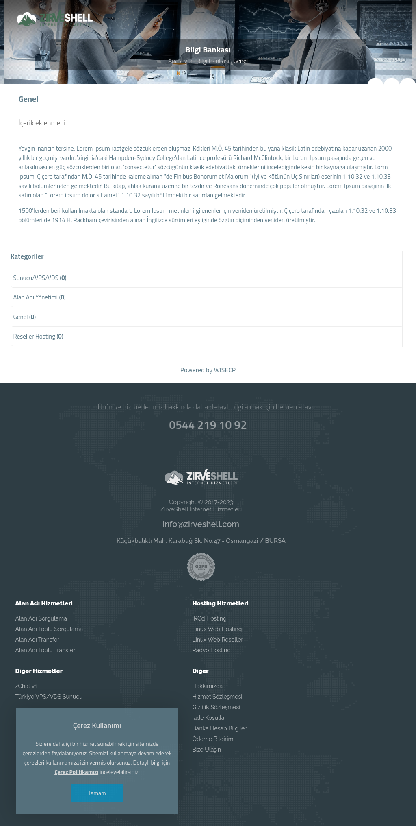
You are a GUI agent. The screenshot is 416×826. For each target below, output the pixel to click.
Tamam (102, 793)
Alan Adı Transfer (37, 639)
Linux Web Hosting (217, 629)
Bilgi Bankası (212, 61)
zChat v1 (26, 686)
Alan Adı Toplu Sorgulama (49, 629)
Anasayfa (181, 61)
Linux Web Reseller (217, 639)
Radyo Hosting (211, 650)
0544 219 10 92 (207, 424)
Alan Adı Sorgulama (41, 618)
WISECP (225, 370)
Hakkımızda (207, 686)
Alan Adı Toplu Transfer (45, 650)
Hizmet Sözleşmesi (217, 696)
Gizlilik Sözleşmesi (216, 707)
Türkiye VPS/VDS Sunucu (49, 696)
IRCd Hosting (209, 618)
